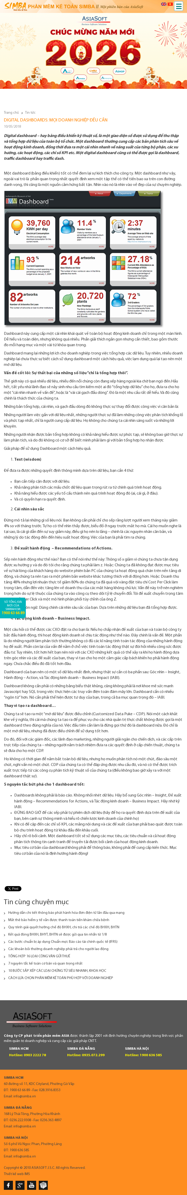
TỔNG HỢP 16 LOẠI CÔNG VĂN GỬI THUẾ (39, 956)
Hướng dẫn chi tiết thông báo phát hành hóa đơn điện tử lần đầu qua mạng (66, 913)
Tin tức (30, 113)
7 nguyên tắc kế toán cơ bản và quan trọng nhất (45, 964)
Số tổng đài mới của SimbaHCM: (13, 607)
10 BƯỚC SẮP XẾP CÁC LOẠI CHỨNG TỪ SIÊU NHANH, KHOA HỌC (57, 971)
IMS (27, 1174)
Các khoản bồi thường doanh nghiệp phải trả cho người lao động (58, 949)
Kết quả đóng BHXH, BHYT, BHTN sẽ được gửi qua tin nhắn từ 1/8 (57, 935)
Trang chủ (11, 113)
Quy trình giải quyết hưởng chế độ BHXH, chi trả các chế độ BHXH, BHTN (63, 927)
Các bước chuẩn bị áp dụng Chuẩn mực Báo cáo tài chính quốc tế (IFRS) (63, 942)
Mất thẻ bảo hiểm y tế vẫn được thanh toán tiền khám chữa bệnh (58, 920)
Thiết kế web (14, 1174)
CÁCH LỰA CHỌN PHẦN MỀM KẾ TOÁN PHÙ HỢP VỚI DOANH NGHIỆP (60, 978)
